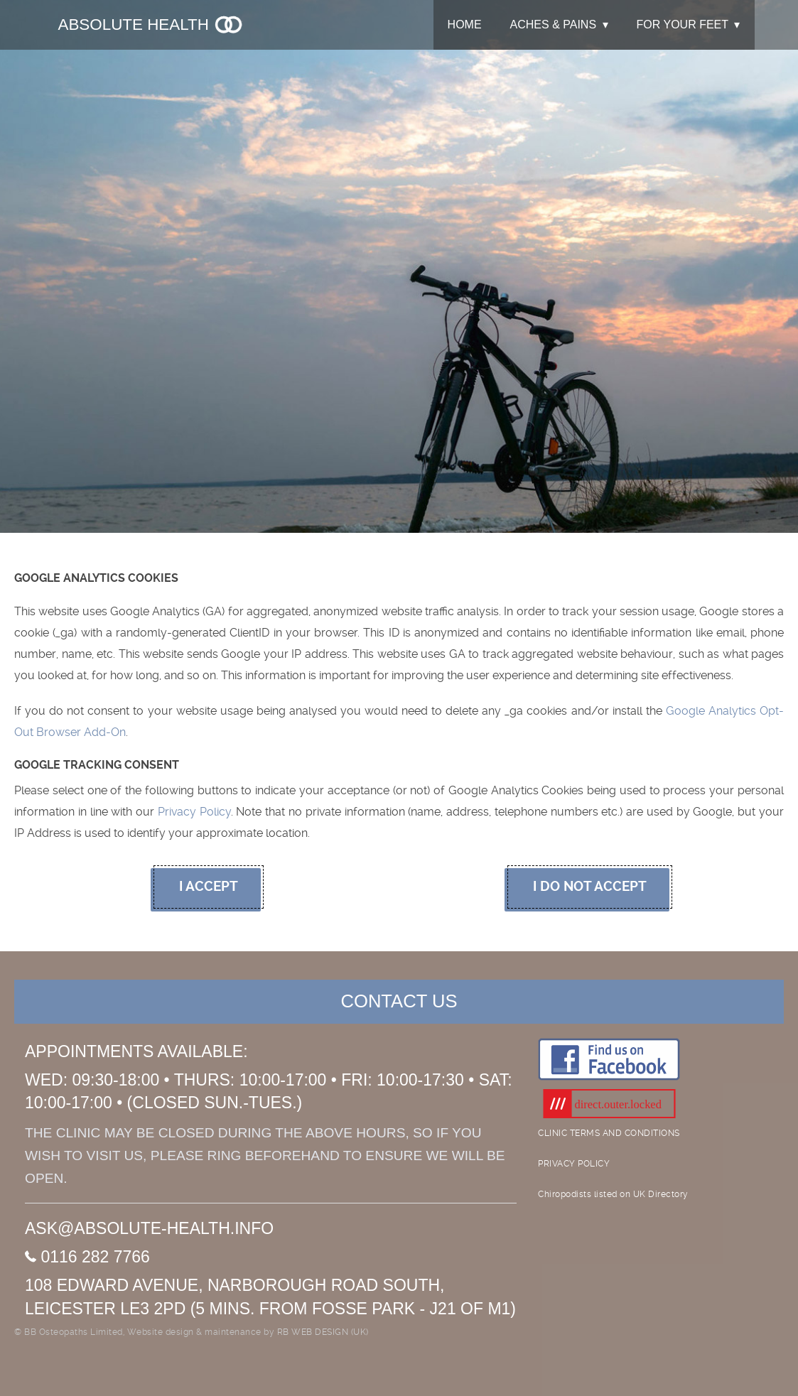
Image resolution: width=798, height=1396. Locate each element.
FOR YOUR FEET (683, 24)
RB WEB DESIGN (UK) (323, 1332)
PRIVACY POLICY (574, 1164)
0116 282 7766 (87, 1257)
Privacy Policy (194, 811)
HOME (465, 24)
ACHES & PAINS (553, 24)
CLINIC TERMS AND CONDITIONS (609, 1133)
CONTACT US (399, 1001)
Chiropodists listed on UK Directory (613, 1194)
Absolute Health (151, 24)
